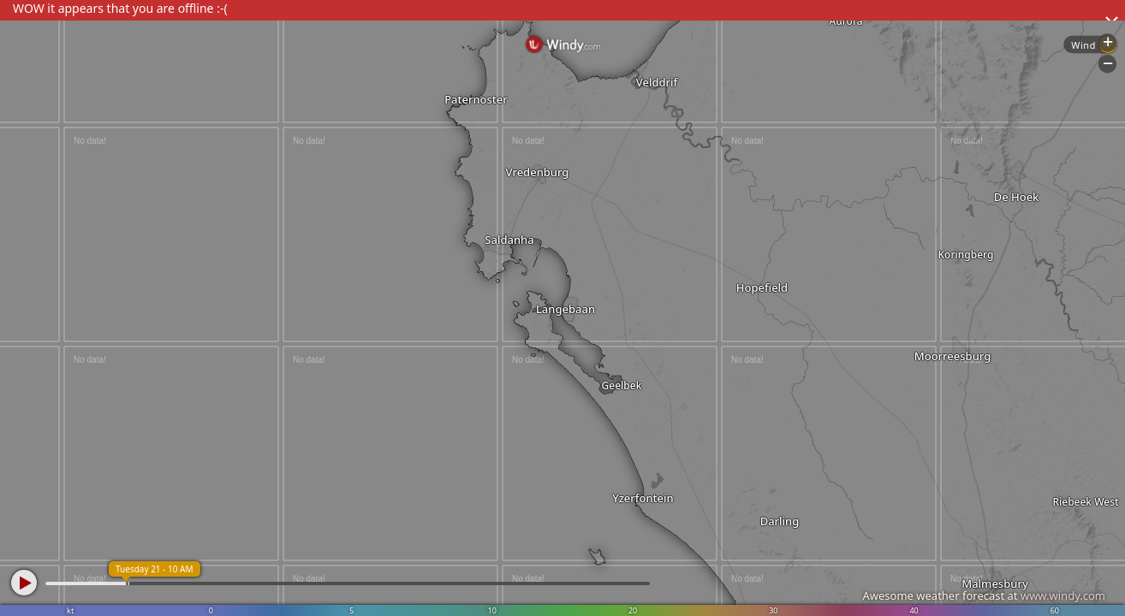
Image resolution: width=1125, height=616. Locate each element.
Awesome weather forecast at (983, 595)
